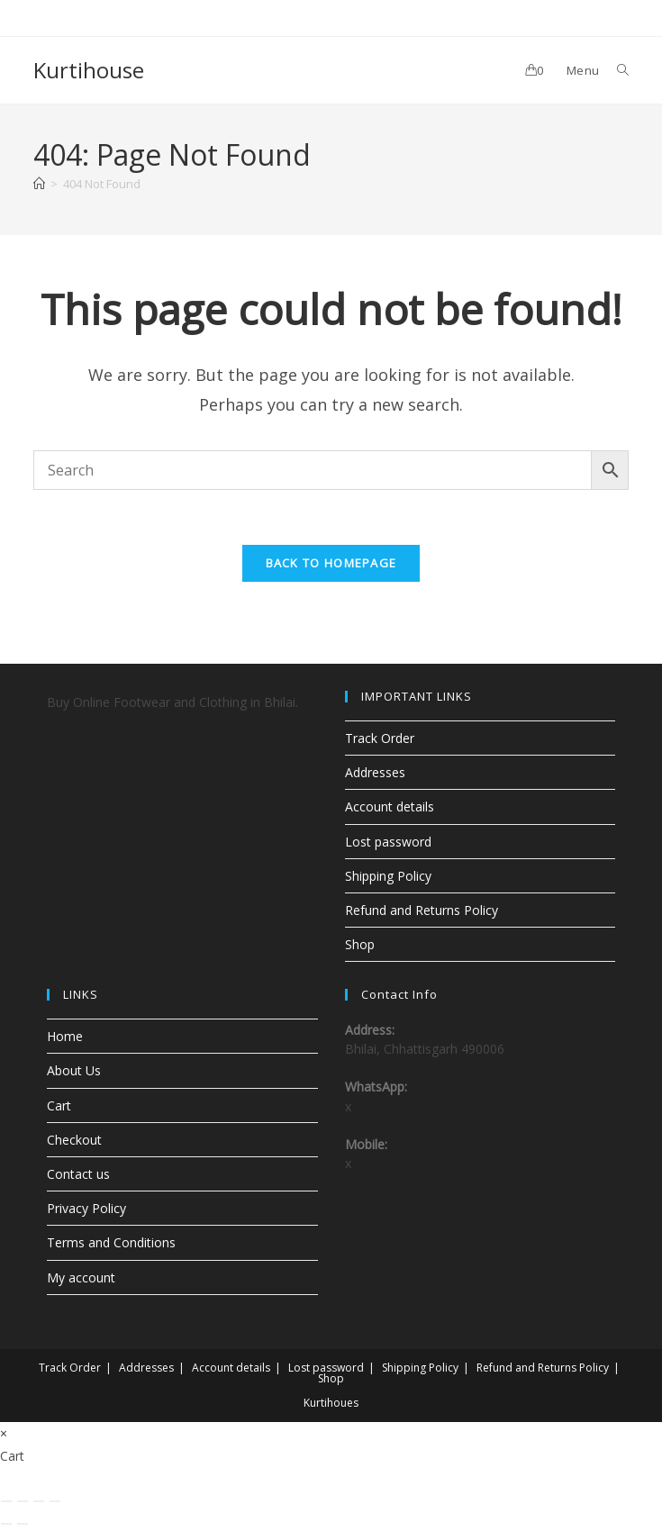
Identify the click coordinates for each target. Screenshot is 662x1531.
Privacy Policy (86, 1208)
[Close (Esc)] (55, 1501)
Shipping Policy (388, 875)
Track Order (379, 738)
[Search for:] (616, 70)
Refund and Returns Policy (421, 910)
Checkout (74, 1139)
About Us (74, 1070)
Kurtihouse (88, 70)
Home (65, 1036)
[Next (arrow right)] (22, 1524)
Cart (59, 1105)
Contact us (78, 1173)
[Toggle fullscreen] (22, 1501)
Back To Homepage (331, 563)
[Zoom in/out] (6, 1501)
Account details (389, 806)
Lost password (388, 841)
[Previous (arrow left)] (6, 1524)
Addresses (375, 772)
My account (81, 1277)
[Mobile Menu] (575, 70)
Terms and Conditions (111, 1242)
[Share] (38, 1501)
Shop (360, 944)
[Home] (39, 184)
